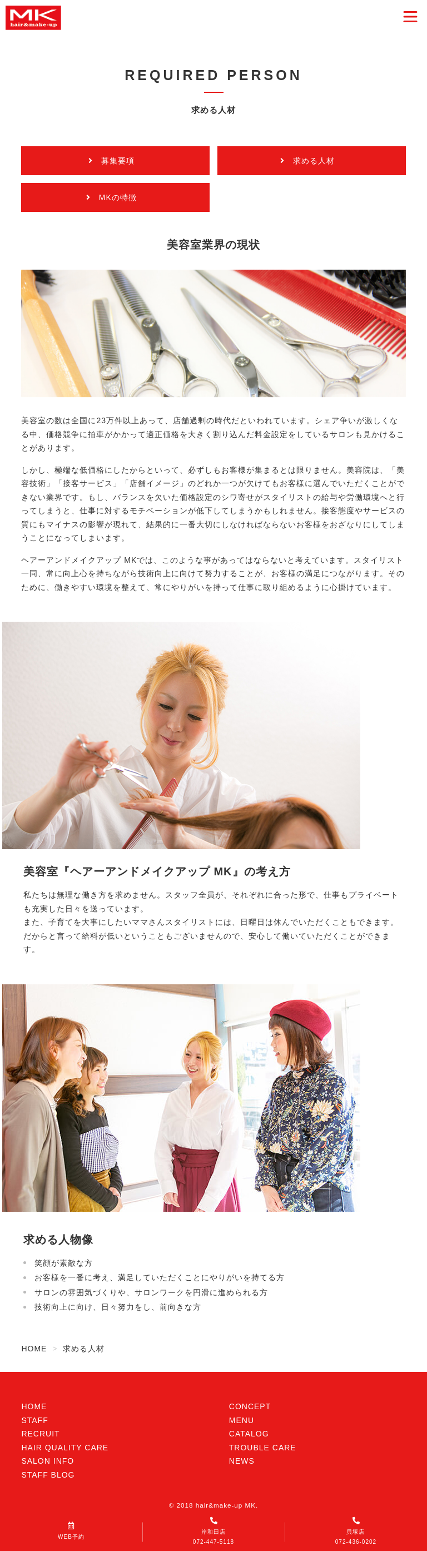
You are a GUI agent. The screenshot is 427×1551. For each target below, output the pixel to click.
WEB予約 (71, 1531)
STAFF (34, 1420)
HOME (34, 1406)
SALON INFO (47, 1460)
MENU (241, 1420)
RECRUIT (40, 1433)
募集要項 (118, 160)
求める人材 (314, 160)
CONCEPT (250, 1406)
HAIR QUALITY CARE (64, 1447)
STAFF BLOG (48, 1474)
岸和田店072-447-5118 (213, 1531)
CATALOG (249, 1433)
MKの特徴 (118, 197)
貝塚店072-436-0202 (355, 1531)
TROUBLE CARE (262, 1447)
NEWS (242, 1460)
